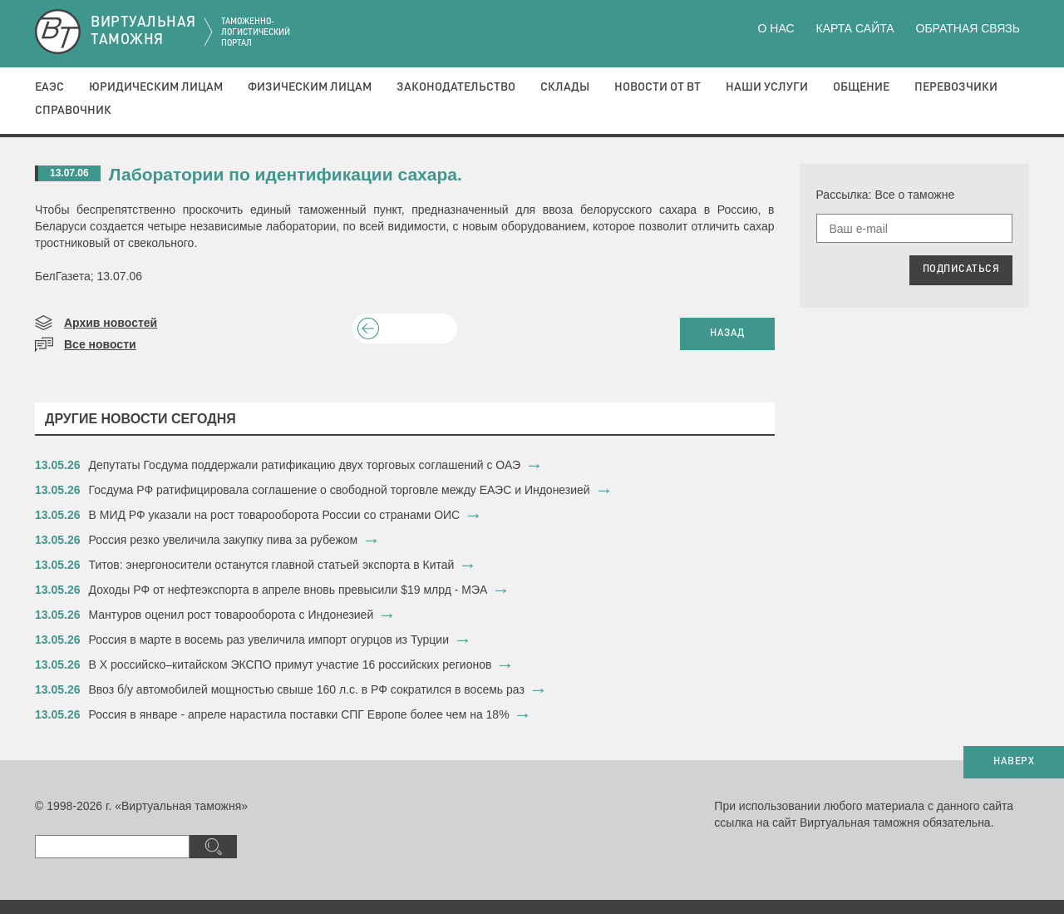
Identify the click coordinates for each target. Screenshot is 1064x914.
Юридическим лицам (156, 87)
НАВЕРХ (1013, 762)
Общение (861, 87)
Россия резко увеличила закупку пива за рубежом (223, 539)
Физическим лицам (310, 87)
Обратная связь (968, 28)
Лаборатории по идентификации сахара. (285, 174)
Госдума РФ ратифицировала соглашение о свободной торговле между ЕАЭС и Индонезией (339, 490)
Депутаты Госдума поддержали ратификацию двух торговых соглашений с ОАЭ (305, 465)
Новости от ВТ (657, 87)
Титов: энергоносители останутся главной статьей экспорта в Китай (272, 564)
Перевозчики (956, 87)
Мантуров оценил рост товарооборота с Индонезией (231, 614)
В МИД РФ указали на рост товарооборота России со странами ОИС (275, 514)
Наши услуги (767, 87)
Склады (564, 87)
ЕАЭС (49, 87)
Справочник (73, 110)
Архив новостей (110, 322)
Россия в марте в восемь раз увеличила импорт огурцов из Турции (269, 639)
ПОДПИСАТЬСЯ (961, 269)
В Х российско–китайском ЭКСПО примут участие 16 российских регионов (290, 664)
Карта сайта (854, 28)
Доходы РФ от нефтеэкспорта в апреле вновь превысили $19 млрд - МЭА (288, 589)
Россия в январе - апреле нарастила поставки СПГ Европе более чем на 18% (299, 714)
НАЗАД (727, 333)
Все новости (100, 344)
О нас (776, 28)
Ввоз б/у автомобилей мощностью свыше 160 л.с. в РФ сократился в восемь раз (307, 689)
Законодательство (456, 87)
